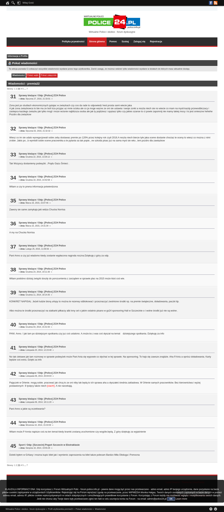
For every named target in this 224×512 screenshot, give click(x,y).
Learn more (181, 499)
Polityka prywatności (73, 41)
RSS (215, 3)
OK (171, 499)
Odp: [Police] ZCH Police (52, 95)
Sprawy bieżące (27, 95)
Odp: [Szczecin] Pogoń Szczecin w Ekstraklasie (53, 445)
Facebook (211, 3)
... (25, 89)
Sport (22, 445)
